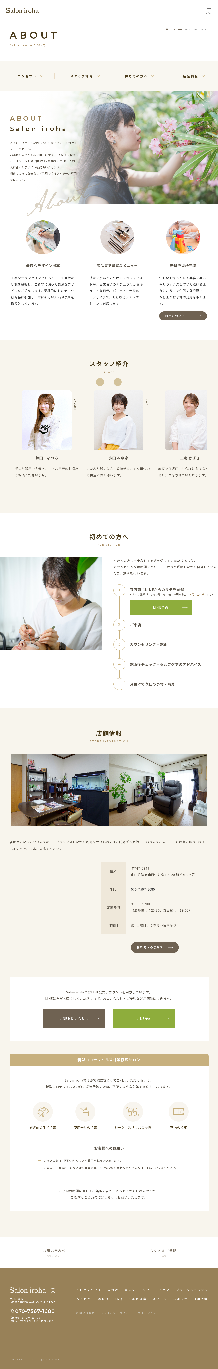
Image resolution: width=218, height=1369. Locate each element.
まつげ (113, 1290)
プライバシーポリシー (116, 1312)
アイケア (163, 1290)
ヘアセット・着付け (92, 1299)
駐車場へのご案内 (150, 947)
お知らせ (180, 1299)
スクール (160, 1299)
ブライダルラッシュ (192, 1290)
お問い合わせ (196, 594)
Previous (97, 376)
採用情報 (201, 1299)
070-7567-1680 (143, 889)
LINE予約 (160, 607)
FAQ (119, 1299)
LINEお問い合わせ (74, 1018)
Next (115, 376)
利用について (175, 316)
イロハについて (89, 1290)
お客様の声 (138, 1299)
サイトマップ (147, 1312)
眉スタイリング (137, 1290)
